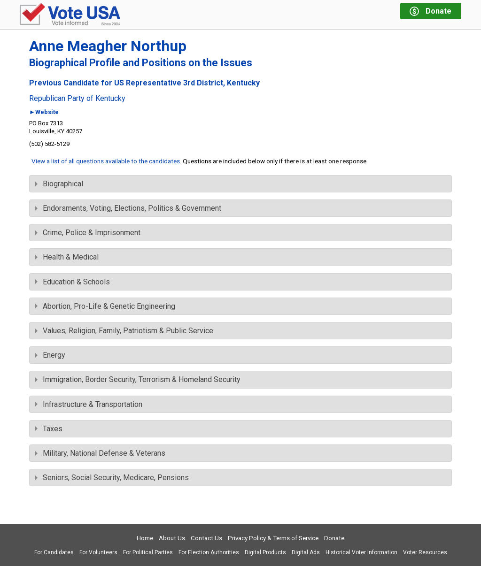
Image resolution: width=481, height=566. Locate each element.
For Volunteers (98, 552)
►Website (44, 112)
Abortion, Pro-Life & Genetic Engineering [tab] (105, 306)
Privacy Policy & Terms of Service (273, 538)
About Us (172, 538)
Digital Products (265, 552)
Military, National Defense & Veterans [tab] (100, 453)
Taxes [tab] (48, 428)
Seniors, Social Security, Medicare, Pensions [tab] (112, 477)
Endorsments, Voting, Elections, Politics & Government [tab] (128, 208)
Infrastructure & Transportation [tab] (88, 404)
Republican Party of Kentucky (77, 98)
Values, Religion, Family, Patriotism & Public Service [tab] (124, 330)
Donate (334, 538)
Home (145, 538)
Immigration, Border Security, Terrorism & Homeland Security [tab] (137, 379)
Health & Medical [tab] (67, 256)
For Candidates (54, 552)
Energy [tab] (50, 355)
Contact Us (206, 538)
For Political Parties (148, 552)
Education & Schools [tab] (72, 281)
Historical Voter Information (361, 552)
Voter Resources (425, 552)
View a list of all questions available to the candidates (105, 161)
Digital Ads (306, 552)
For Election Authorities (208, 552)
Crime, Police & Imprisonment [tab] (87, 232)
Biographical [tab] (59, 183)
